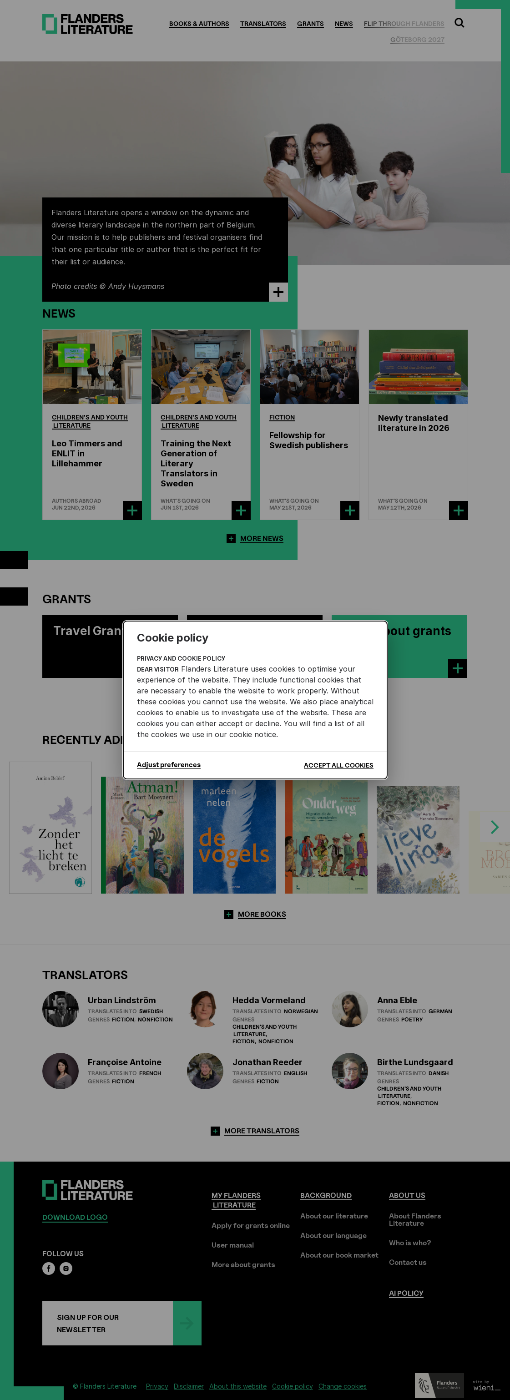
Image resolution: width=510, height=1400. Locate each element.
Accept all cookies (339, 765)
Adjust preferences (169, 765)
